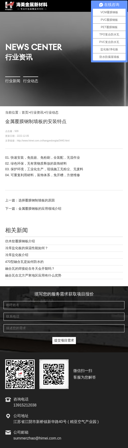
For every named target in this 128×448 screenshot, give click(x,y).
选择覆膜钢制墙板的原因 (36, 200)
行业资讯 (36, 112)
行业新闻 (12, 81)
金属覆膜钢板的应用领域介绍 (39, 208)
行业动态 (30, 81)
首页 (25, 112)
